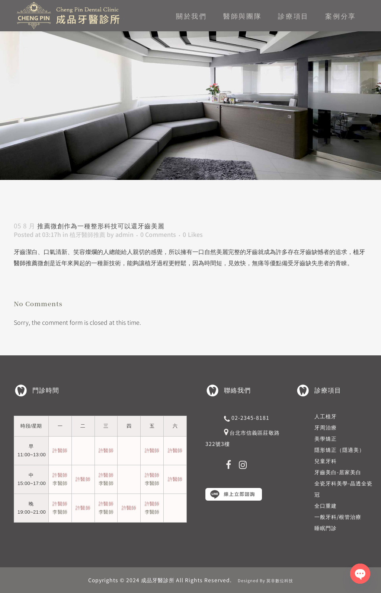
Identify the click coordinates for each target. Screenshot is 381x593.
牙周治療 (325, 427)
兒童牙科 (325, 460)
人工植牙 (325, 416)
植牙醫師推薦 (87, 234)
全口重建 (325, 505)
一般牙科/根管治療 (337, 516)
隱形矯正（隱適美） (339, 449)
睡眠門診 (325, 528)
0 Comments (158, 234)
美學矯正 (325, 438)
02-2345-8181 (250, 417)
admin (124, 234)
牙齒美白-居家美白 (337, 472)
